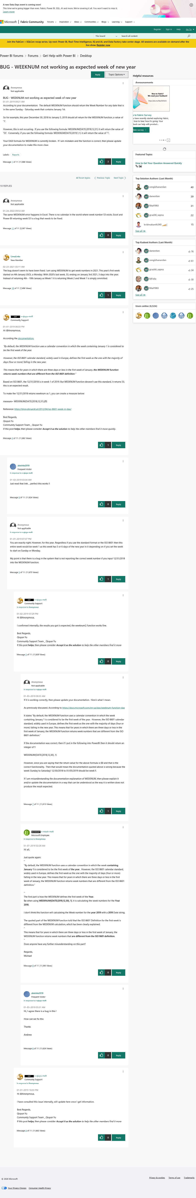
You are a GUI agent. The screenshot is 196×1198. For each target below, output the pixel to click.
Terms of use (174, 1177)
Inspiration (64, 21)
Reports (15, 155)
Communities (90, 21)
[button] (97, 74)
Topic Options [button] (116, 74)
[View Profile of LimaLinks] (15, 256)
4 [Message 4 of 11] (26, 1130)
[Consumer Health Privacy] (40, 1188)
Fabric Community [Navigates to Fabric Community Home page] (32, 22)
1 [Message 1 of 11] (12, 161)
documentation (26, 338)
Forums (50, 21)
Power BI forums (11, 55)
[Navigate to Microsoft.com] (8, 22)
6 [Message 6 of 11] (33, 1048)
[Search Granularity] (106, 36)
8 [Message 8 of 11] (33, 965)
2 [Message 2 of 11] (12, 438)
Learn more (9, 11)
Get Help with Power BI (59, 55)
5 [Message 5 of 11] (26, 654)
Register (157, 29)
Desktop (86, 55)
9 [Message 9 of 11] (19, 497)
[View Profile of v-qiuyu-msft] (27, 316)
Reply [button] (118, 161)
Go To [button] (189, 29)
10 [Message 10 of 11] (13, 288)
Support (128, 21)
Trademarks (189, 1177)
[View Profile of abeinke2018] (24, 465)
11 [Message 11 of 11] (13, 228)
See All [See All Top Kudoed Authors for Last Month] (141, 231)
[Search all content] (156, 36)
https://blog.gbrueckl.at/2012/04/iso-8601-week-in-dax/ (42, 409)
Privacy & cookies (157, 1177)
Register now (103, 45)
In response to (21, 473)
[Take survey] (146, 139)
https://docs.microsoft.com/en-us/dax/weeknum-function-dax (93, 707)
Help (179, 29)
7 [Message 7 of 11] (33, 804)
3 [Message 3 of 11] (19, 572)
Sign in (169, 29)
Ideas (76, 21)
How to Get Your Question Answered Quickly (159, 163)
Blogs (104, 21)
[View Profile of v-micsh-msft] (47, 831)
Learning (116, 21)
